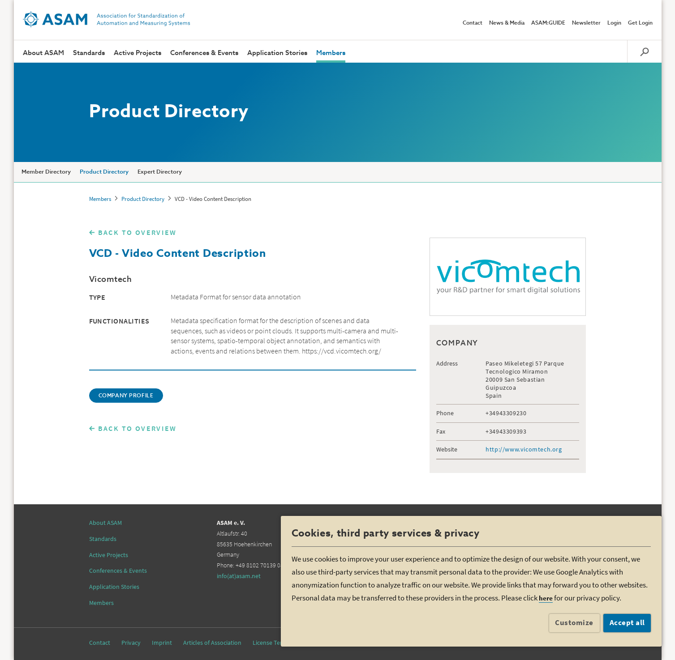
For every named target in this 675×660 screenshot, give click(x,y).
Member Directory (46, 172)
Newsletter (586, 23)
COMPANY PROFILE (126, 396)
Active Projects (137, 53)
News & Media (507, 23)
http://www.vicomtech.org (524, 449)
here (546, 598)
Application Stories (277, 53)
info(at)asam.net (239, 576)
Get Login (640, 23)
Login (614, 23)
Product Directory (104, 172)
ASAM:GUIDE (548, 23)
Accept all (627, 622)
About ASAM (43, 53)
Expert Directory (160, 172)
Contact (472, 23)
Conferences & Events (204, 53)
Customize (574, 622)
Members (330, 53)
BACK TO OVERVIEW (137, 232)
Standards (89, 53)
